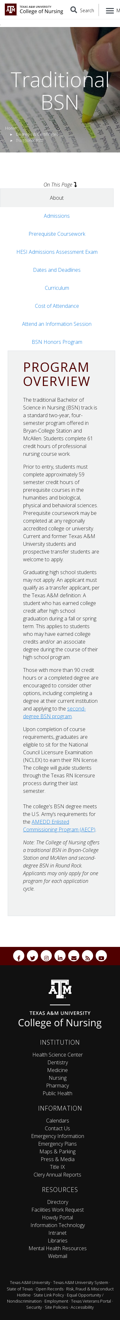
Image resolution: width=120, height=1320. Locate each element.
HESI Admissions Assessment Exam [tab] (57, 251)
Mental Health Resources (57, 1248)
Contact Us (57, 1128)
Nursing (58, 1077)
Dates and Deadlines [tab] (57, 269)
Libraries (58, 1240)
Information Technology (57, 1225)
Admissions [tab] (57, 215)
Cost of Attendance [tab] (57, 305)
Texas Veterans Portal (91, 1301)
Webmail (57, 1256)
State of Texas (20, 1289)
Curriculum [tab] (57, 287)
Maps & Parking (57, 1151)
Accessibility (82, 1307)
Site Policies (56, 1307)
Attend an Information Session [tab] (57, 323)
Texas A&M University (30, 1282)
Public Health (57, 1093)
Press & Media (58, 1159)
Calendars (57, 1120)
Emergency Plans (57, 1143)
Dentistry (57, 1062)
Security (34, 1307)
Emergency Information (57, 1136)
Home (11, 128)
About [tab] (57, 197)
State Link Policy (49, 1295)
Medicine (57, 1070)
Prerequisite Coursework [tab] (56, 233)
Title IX (57, 1166)
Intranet (57, 1232)
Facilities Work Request (57, 1209)
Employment (56, 1301)
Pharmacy (57, 1085)
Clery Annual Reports (57, 1174)
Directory (57, 1201)
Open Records (49, 1289)
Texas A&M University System (80, 1282)
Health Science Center (57, 1054)
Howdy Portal (57, 1217)
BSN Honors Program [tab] (57, 341)
